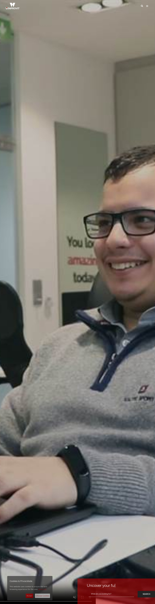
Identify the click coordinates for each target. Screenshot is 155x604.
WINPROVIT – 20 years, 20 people (29, 530)
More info (42, 589)
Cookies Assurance (97, 575)
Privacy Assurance (97, 578)
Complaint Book (96, 588)
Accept (29, 596)
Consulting (77, 144)
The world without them (71, 530)
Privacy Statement (54, 581)
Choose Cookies (42, 596)
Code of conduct (96, 585)
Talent (124, 144)
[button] (144, 424)
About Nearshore (120, 440)
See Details (23, 202)
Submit (74, 576)
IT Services (30, 144)
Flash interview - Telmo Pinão (120, 530)
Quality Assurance (97, 580)
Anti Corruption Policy (98, 583)
